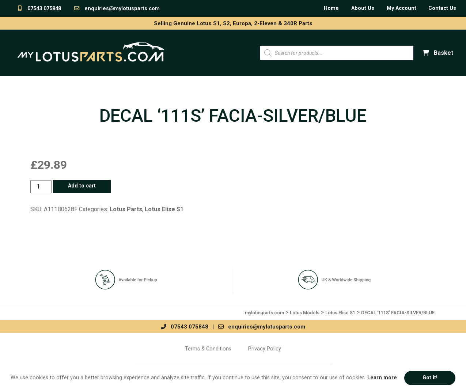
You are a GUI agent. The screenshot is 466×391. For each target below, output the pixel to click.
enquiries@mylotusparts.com (116, 8)
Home (331, 8)
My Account (401, 8)
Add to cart (82, 186)
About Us (362, 8)
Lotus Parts (126, 209)
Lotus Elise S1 (164, 209)
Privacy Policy (264, 349)
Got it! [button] (430, 378)
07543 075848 (38, 8)
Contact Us (442, 8)
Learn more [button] (382, 378)
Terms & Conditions (208, 349)
